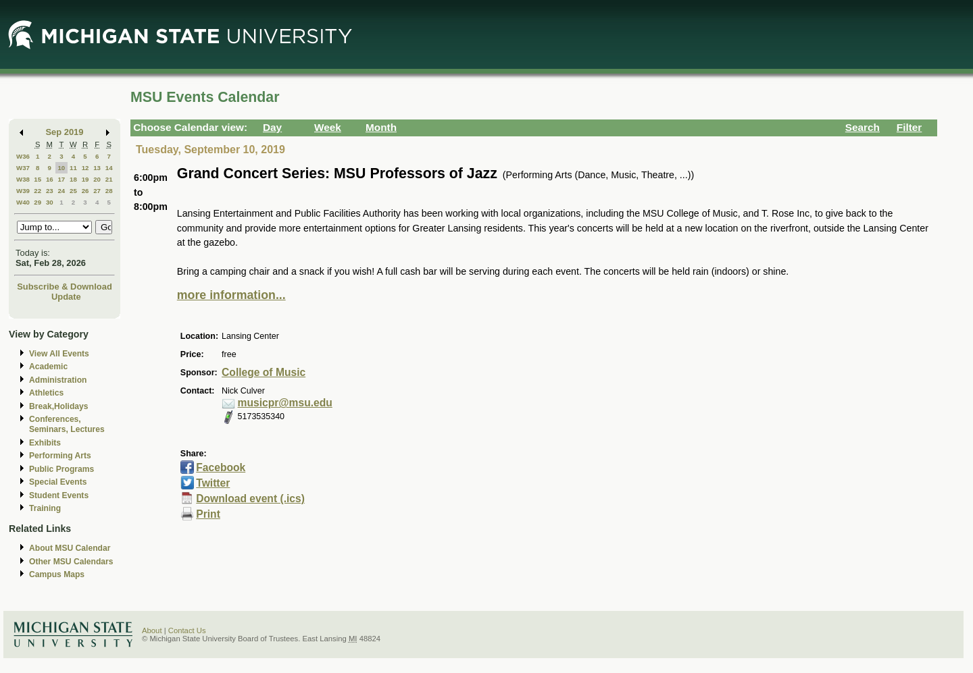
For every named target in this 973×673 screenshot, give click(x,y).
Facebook (220, 467)
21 (109, 179)
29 (37, 202)
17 (61, 179)
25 (73, 190)
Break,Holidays (59, 406)
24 (61, 190)
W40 (23, 202)
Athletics (46, 393)
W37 (23, 167)
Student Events (59, 495)
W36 (23, 156)
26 (85, 190)
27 (97, 190)
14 (109, 167)
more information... (231, 295)
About (152, 630)
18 (73, 179)
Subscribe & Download (64, 286)
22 (37, 190)
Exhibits (45, 443)
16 (49, 179)
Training (45, 508)
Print (208, 514)
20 (97, 179)
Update (66, 297)
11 (73, 167)
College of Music (263, 372)
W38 (23, 179)
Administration (57, 380)
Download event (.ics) (250, 498)
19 (85, 179)
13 (97, 167)
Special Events (57, 482)
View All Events (59, 353)
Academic (48, 366)
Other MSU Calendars (71, 561)
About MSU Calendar (69, 548)
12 (85, 167)
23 (49, 190)
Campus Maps (56, 574)
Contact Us (187, 630)
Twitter (213, 483)
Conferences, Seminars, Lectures (67, 424)
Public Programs (61, 469)
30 (49, 202)
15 (37, 179)
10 (61, 167)
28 (109, 190)
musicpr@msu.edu (285, 402)
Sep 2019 (65, 132)
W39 (23, 190)
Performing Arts (60, 455)
